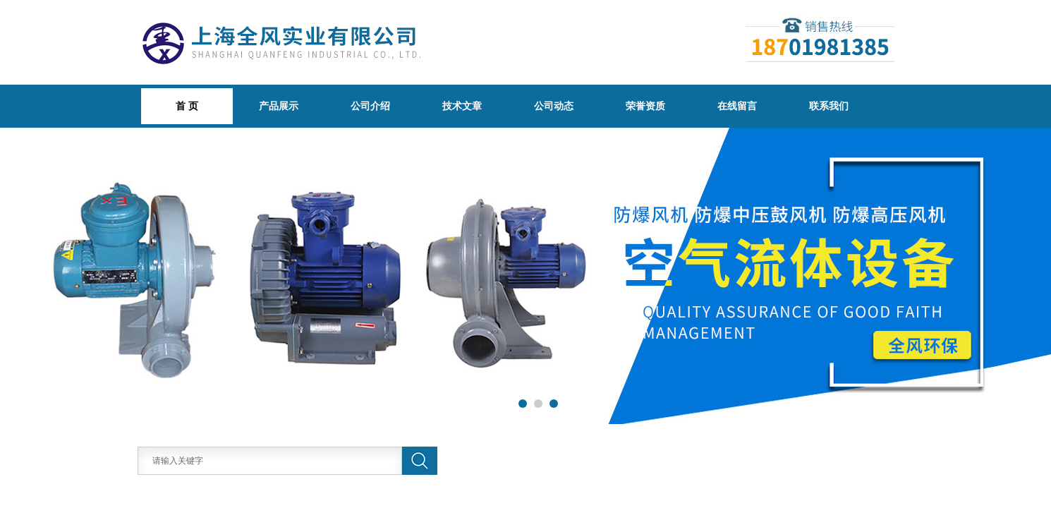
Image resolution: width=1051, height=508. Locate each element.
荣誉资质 (645, 105)
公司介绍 (370, 105)
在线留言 (737, 105)
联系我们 (829, 105)
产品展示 (278, 105)
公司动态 (553, 105)
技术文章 (462, 105)
